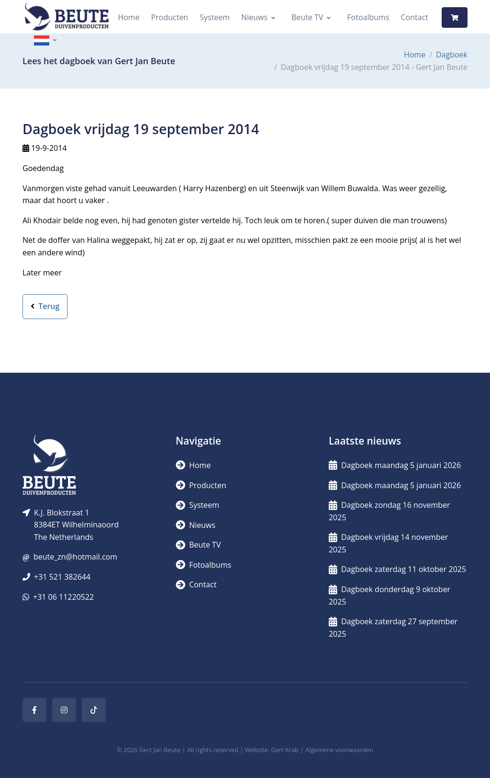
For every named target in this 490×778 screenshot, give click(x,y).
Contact (414, 17)
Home (128, 17)
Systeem (215, 17)
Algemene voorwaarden (339, 749)
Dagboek (452, 54)
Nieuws (254, 17)
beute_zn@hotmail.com (75, 556)
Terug (45, 306)
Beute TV (307, 17)
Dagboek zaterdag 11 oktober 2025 (397, 569)
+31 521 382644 (62, 577)
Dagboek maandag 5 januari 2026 (395, 465)
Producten (170, 17)
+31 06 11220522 (63, 597)
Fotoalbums (368, 17)
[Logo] (66, 17)
